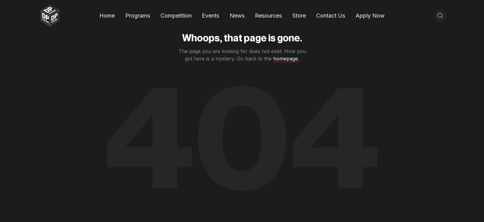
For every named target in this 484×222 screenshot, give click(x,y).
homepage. (286, 59)
